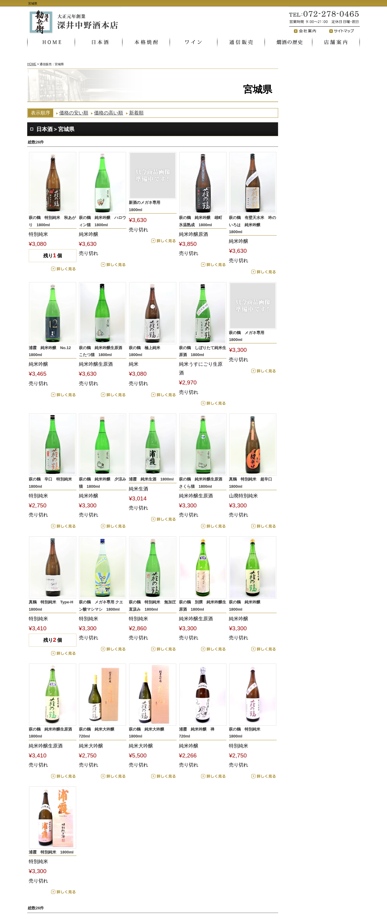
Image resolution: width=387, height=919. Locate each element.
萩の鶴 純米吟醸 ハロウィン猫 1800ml (102, 221)
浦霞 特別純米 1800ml (51, 852)
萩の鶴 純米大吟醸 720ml (98, 732)
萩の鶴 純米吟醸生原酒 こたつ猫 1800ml (102, 351)
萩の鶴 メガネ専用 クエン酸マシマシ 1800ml (101, 605)
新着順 (136, 112)
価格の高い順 (108, 112)
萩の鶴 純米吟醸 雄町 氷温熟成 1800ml (202, 221)
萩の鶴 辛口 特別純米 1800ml (52, 482)
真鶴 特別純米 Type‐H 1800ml (52, 605)
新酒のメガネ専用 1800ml (146, 206)
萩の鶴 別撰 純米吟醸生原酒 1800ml (202, 605)
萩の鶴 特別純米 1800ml (246, 732)
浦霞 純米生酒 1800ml (151, 479)
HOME (31, 64)
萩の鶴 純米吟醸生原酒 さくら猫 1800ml (202, 482)
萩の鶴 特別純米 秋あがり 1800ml (52, 221)
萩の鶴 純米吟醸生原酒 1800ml (52, 732)
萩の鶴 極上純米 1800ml (146, 351)
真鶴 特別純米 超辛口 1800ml (252, 482)
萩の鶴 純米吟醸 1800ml (246, 605)
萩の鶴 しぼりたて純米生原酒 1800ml (202, 351)
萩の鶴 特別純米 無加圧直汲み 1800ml (152, 605)
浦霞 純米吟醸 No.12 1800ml (52, 351)
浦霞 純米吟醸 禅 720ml (198, 732)
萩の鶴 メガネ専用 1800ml (248, 336)
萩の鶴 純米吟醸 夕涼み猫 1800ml (102, 482)
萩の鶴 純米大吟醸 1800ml (148, 732)
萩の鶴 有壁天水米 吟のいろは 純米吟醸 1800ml (252, 224)
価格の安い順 (73, 112)
